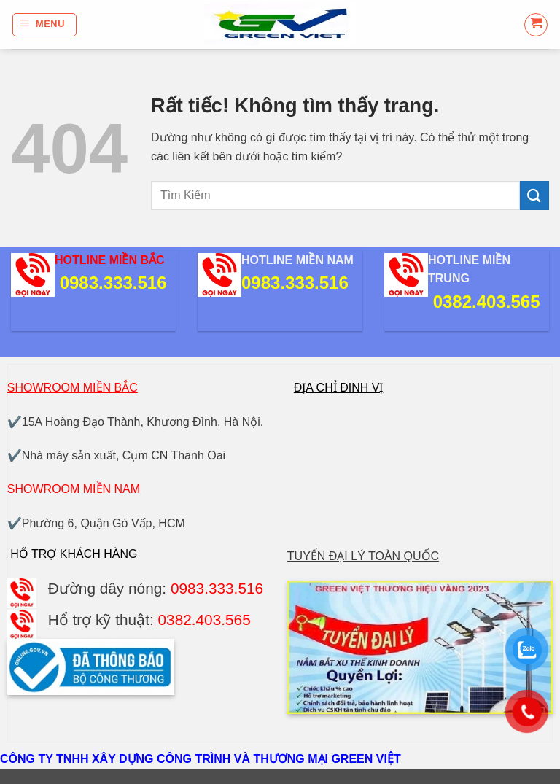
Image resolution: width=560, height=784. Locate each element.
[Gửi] (534, 195)
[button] (44, 24)
